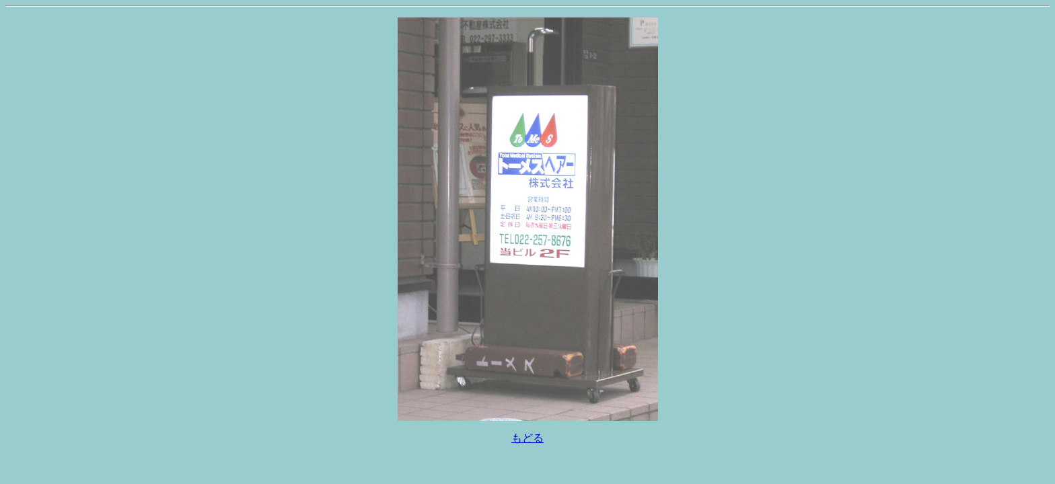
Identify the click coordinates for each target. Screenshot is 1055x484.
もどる (527, 438)
